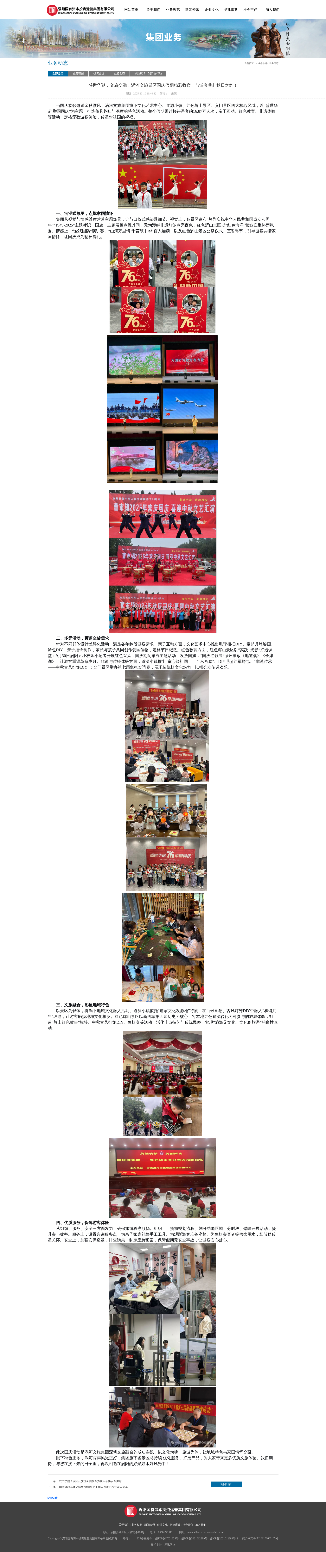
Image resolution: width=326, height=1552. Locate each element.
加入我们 (272, 10)
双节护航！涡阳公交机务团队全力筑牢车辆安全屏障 (90, 1481)
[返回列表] (226, 1484)
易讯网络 (169, 1544)
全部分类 (57, 73)
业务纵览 (173, 10)
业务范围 (78, 73)
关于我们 (153, 10)
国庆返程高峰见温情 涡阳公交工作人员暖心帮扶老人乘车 (93, 1487)
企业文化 (212, 10)
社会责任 (250, 10)
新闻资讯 (192, 10)
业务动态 (273, 63)
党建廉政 (231, 10)
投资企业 (98, 73)
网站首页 (131, 10)
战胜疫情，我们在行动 (148, 73)
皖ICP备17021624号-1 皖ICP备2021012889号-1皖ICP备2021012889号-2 (196, 1538)
